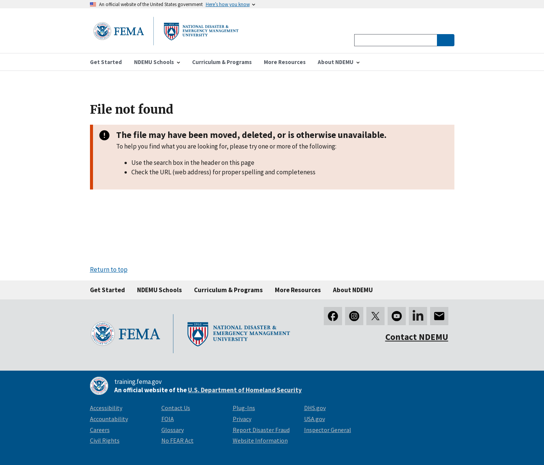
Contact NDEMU (416, 336)
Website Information (260, 440)
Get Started (107, 290)
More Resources (298, 290)
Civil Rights (105, 440)
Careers (100, 430)
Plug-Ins (244, 408)
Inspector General (327, 430)
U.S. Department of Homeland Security (245, 390)
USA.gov (314, 419)
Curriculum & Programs (228, 290)
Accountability (109, 419)
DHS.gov (315, 408)
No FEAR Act (177, 440)
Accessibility (106, 408)
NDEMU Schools (159, 290)
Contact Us (175, 408)
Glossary (172, 430)
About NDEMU (353, 290)
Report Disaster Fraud (261, 430)
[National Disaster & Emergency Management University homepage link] (166, 43)
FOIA (167, 419)
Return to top (109, 269)
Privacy (242, 419)
